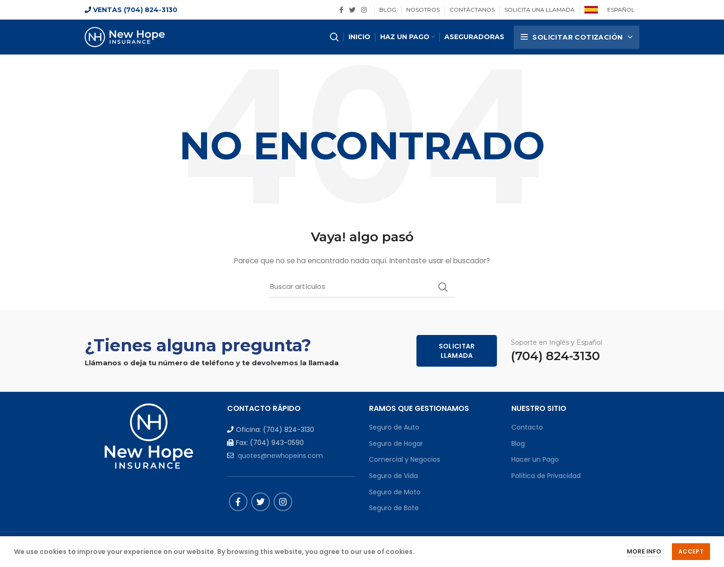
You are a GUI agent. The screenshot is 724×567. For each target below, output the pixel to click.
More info (644, 551)
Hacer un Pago (535, 459)
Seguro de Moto (395, 492)
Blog (518, 443)
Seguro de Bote (394, 507)
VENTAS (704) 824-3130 (131, 10)
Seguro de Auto (394, 427)
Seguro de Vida (393, 475)
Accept (691, 551)
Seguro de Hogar (396, 443)
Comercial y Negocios (404, 459)
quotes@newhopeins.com (280, 455)
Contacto (527, 427)
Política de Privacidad (546, 475)
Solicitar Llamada (457, 351)
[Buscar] (362, 287)
